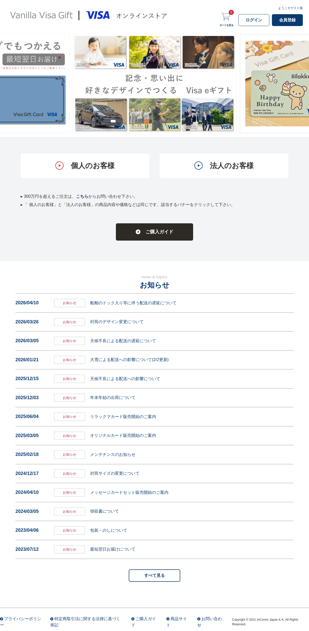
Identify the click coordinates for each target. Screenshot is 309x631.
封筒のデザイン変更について (117, 321)
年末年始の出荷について (112, 397)
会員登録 (287, 20)
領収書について (104, 511)
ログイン (254, 20)
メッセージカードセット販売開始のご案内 (129, 492)
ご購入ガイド (159, 231)
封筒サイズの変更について (115, 473)
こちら (82, 196)
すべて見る (154, 575)
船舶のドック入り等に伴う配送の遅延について (133, 303)
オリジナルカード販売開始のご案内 (123, 435)
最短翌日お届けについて (112, 549)
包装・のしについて (108, 530)
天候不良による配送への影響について (125, 378)
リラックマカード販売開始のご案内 (123, 416)
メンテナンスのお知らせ (112, 454)
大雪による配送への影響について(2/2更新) (129, 359)
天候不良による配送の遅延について (123, 341)
